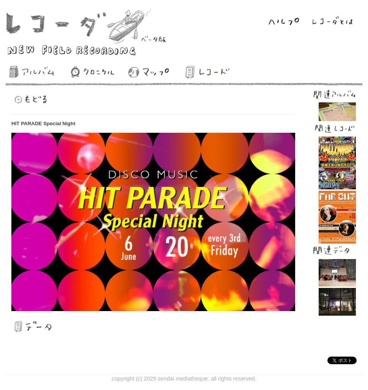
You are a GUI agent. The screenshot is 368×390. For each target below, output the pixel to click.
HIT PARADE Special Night (43, 123)
